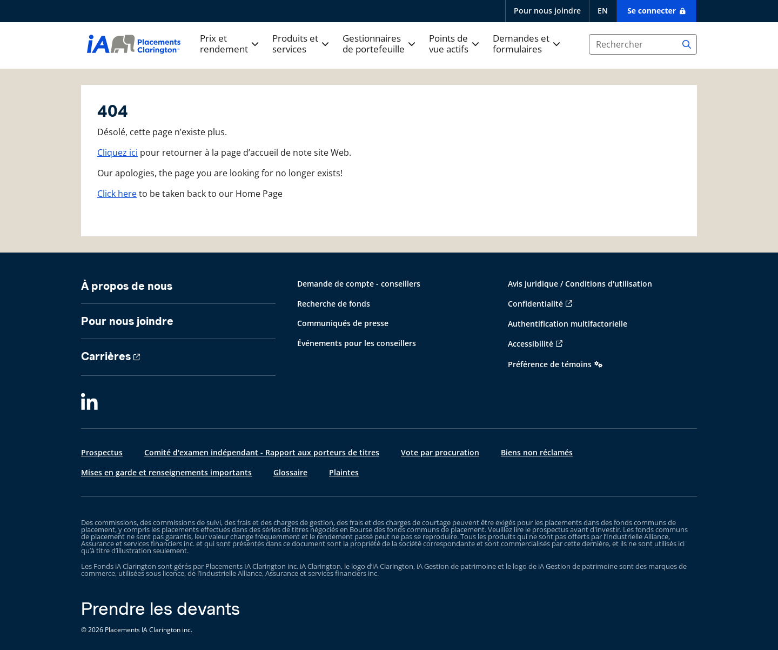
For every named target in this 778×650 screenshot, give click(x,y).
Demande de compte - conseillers (358, 283)
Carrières (106, 356)
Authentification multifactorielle (567, 324)
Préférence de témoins (550, 364)
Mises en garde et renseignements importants (166, 472)
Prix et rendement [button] (224, 44)
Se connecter (652, 10)
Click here (117, 194)
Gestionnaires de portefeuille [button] (374, 44)
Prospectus (102, 452)
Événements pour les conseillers (356, 343)
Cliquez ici (117, 152)
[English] (602, 11)
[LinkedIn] (89, 403)
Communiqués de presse (342, 323)
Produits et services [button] (295, 44)
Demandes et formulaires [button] (521, 44)
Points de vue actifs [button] (448, 44)
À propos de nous (126, 286)
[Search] (686, 44)
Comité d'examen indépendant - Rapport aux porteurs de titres (261, 452)
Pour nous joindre (547, 10)
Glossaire (290, 472)
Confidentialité (535, 304)
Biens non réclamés (537, 452)
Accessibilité (530, 344)
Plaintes (344, 472)
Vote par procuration (440, 452)
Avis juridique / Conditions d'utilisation (580, 283)
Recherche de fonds (333, 304)
